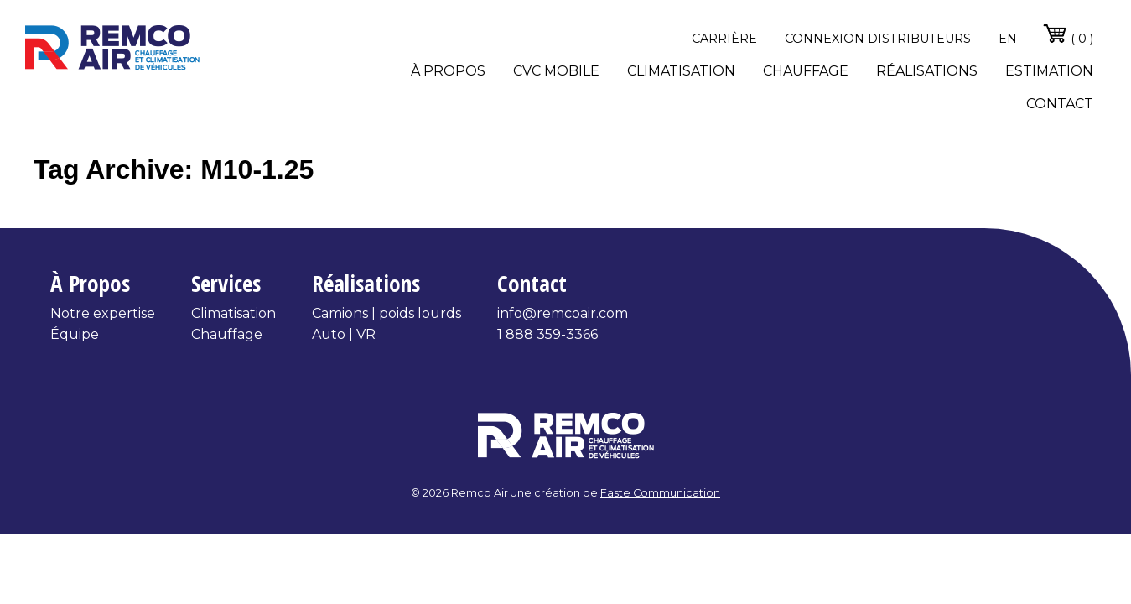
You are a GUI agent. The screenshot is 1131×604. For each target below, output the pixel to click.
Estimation (1049, 71)
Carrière (724, 38)
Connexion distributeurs (878, 38)
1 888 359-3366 (547, 334)
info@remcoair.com (562, 313)
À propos (448, 71)
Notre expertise (102, 313)
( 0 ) (1067, 33)
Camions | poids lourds (386, 313)
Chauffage (805, 71)
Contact (1059, 104)
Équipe (74, 334)
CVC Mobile (556, 71)
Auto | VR (344, 334)
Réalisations (927, 71)
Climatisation (681, 71)
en (1008, 38)
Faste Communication (660, 493)
